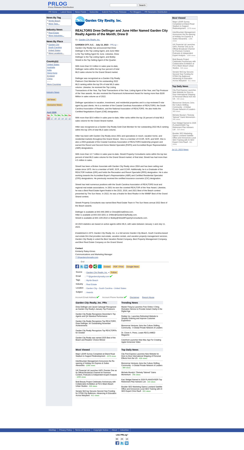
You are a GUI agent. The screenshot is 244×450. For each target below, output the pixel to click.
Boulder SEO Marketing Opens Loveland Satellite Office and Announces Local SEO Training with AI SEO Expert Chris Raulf (141, 389)
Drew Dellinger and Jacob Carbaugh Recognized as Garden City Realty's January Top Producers (96, 308)
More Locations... (56, 53)
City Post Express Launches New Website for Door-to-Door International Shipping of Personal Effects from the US (141, 356)
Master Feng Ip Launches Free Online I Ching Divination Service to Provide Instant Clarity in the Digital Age (141, 309)
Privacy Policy (65, 430)
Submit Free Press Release (114, 12)
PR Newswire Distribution (156, 12)
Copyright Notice (100, 430)
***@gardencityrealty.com (86, 257)
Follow (114, 272)
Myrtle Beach (54, 21)
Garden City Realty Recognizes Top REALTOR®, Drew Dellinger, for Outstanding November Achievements (96, 323)
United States (54, 50)
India (49, 70)
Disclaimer (134, 297)
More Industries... (56, 35)
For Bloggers (135, 12)
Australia (51, 67)
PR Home (53, 12)
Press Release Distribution (61, 6)
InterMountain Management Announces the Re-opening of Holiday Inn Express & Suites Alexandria (95, 363)
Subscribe (94, 12)
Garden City (54, 44)
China (49, 79)
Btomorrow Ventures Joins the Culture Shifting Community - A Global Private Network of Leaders (141, 326)
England (51, 76)
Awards (89, 292)
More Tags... (54, 24)
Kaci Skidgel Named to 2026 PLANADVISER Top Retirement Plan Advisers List (141, 381)
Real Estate (54, 33)
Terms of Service (82, 430)
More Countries (54, 84)
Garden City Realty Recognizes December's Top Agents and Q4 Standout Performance (96, 315)
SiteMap (52, 430)
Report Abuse (148, 297)
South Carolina (55, 47)
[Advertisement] (145, 66)
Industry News (53, 92)
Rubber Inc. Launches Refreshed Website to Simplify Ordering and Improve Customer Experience (139, 318)
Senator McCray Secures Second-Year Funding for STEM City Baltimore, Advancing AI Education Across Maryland (96, 393)
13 (66, 118)
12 (69, 118)
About (114, 430)
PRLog (113, 45)
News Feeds (80, 12)
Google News (133, 266)
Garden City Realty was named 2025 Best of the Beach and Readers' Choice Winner (96, 339)
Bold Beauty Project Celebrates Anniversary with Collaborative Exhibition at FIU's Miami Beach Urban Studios (96, 384)
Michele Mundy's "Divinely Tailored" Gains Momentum (184, 116)
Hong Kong (52, 73)
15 (59, 118)
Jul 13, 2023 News (180, 149)
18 (48, 118)
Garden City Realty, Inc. (89, 39)
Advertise (124, 430)
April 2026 (51, 112)
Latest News (66, 12)
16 (55, 118)
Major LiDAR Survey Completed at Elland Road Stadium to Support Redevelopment (95, 355)
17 (52, 118)
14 (62, 118)
